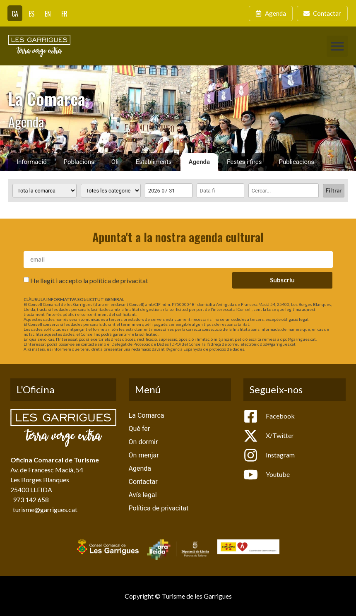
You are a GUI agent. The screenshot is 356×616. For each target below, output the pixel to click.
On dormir (143, 442)
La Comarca (146, 415)
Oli (115, 162)
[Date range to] (220, 190)
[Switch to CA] (14, 13)
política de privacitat (118, 280)
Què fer (139, 429)
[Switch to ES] (31, 13)
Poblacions (79, 162)
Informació (32, 162)
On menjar (144, 455)
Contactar (143, 482)
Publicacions (297, 162)
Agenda (199, 162)
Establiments (153, 162)
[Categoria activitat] (111, 190)
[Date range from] (168, 190)
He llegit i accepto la (89, 280)
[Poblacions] (44, 190)
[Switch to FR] (64, 13)
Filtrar (334, 190)
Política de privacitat (159, 508)
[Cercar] (283, 190)
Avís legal (143, 495)
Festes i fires (244, 162)
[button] (337, 46)
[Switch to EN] (48, 13)
